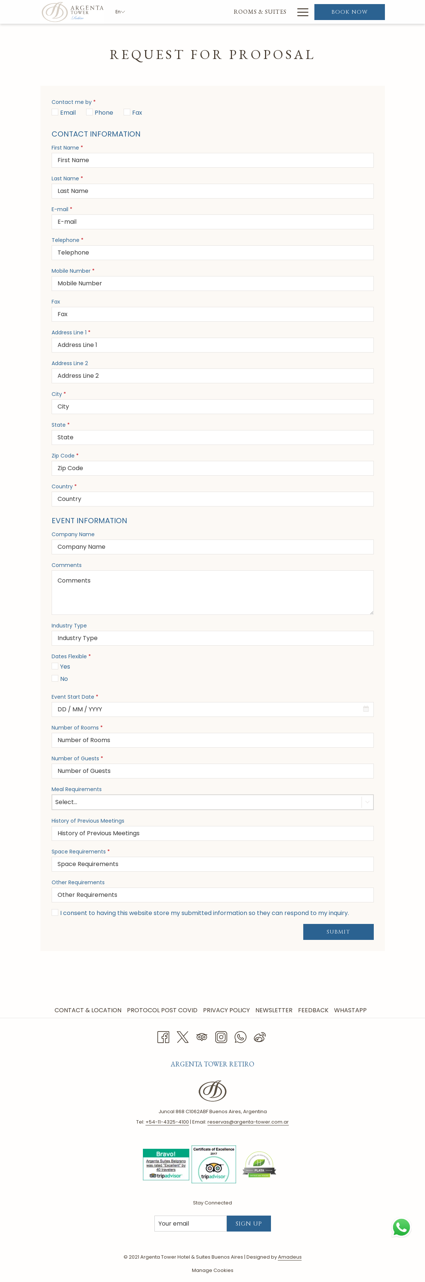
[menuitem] (170, 12)
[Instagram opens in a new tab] (221, 1036)
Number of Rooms (77, 727)
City (59, 394)
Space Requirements (81, 851)
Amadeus (290, 1256)
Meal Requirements (77, 789)
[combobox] (213, 709)
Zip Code (65, 455)
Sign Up (249, 1224)
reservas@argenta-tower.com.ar (248, 1121)
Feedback (313, 1010)
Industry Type (69, 625)
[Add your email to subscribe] (190, 1224)
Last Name (67, 178)
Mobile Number (73, 271)
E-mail (62, 209)
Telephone (68, 240)
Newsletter (273, 1010)
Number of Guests (77, 758)
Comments (67, 565)
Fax (56, 301)
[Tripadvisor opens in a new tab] (202, 1036)
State (61, 425)
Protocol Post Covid (162, 1010)
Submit (338, 932)
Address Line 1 (71, 332)
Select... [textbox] (66, 802)
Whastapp (350, 1010)
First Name (67, 147)
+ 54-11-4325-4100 (167, 1121)
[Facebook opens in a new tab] (163, 1036)
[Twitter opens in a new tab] (183, 1036)
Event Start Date (75, 697)
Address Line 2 (70, 363)
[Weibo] (260, 1036)
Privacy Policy (226, 1010)
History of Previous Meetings (88, 820)
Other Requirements (78, 882)
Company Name (73, 534)
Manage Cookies (212, 1270)
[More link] (300, 12)
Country (64, 486)
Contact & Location (88, 1010)
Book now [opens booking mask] (349, 12)
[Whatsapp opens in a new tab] (240, 1036)
